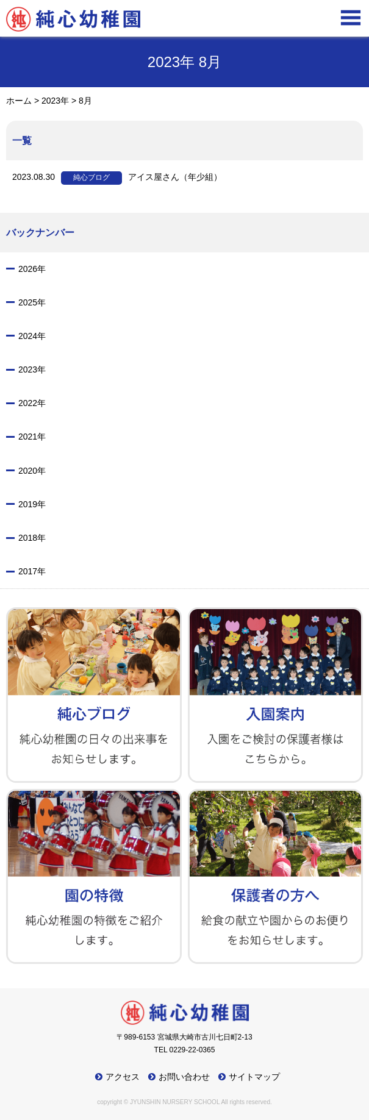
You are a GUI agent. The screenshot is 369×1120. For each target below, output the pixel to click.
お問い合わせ (184, 1077)
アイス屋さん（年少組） (117, 178)
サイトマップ (254, 1077)
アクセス (123, 1077)
